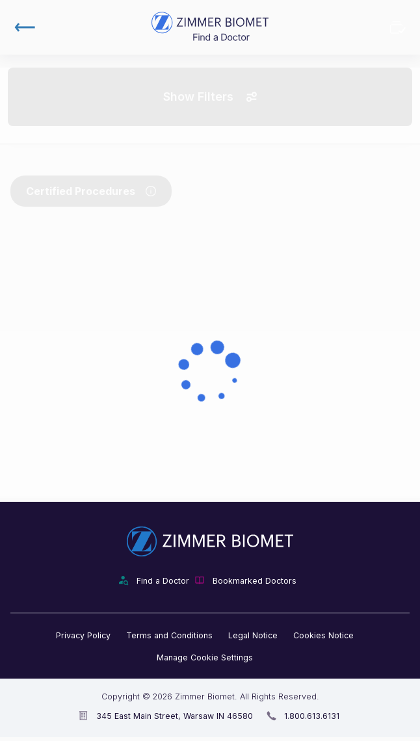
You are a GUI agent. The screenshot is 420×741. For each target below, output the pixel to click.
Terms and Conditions (169, 635)
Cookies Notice (323, 635)
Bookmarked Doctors (398, 27)
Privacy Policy (83, 635)
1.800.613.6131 (311, 716)
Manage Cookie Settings (205, 657)
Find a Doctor (163, 581)
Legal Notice (253, 635)
